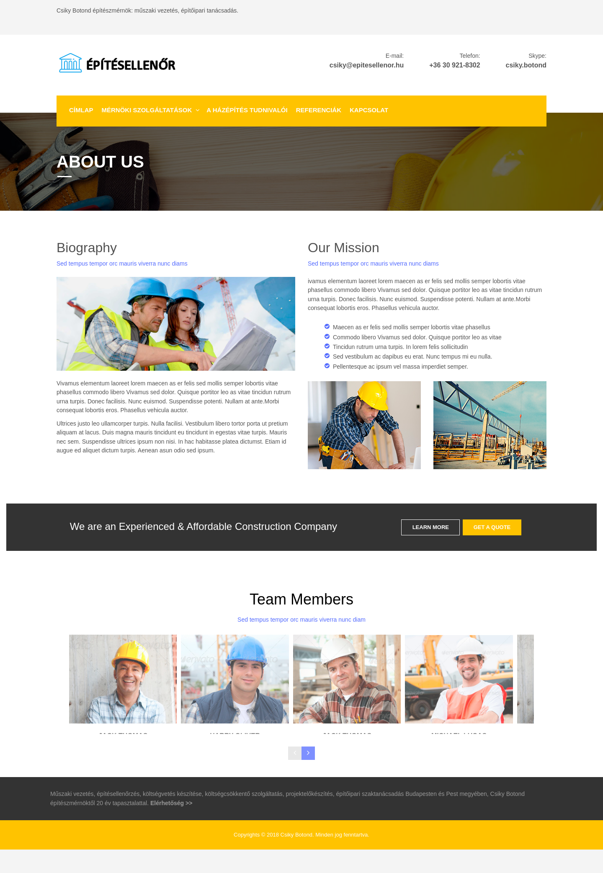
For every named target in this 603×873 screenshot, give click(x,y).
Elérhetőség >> (171, 826)
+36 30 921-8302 (454, 65)
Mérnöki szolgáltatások (147, 110)
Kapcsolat (369, 110)
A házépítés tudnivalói (246, 110)
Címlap (81, 110)
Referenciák (318, 110)
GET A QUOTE (492, 527)
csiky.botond (526, 65)
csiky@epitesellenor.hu (367, 65)
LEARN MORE (430, 527)
